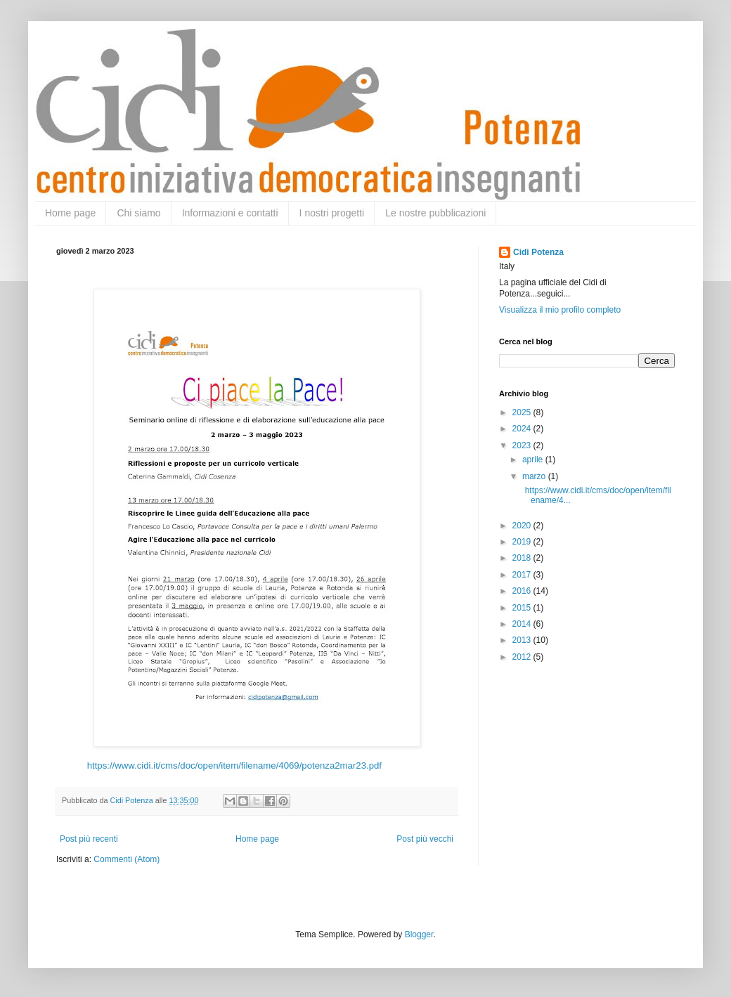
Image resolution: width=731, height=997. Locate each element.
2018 (522, 558)
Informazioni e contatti (230, 213)
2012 (522, 657)
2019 (522, 542)
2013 (522, 640)
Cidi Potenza (538, 252)
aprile (533, 459)
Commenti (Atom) (126, 859)
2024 (522, 429)
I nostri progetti (332, 213)
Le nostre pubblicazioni (435, 213)
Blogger (419, 934)
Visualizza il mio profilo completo (560, 310)
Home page (70, 213)
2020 (522, 525)
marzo (535, 476)
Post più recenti (89, 839)
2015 (522, 608)
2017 (522, 575)
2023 (522, 445)
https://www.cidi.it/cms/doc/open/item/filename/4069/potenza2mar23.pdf (234, 765)
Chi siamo (138, 213)
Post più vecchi (424, 839)
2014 (522, 624)
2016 (522, 591)
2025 (522, 412)
